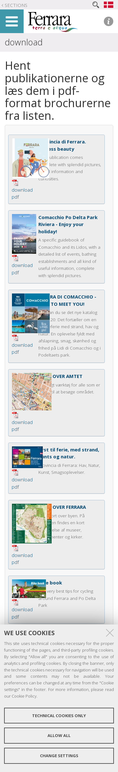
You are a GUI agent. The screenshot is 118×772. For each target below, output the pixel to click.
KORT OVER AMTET (60, 376)
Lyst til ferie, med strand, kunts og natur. (68, 453)
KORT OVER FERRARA (62, 507)
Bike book (50, 582)
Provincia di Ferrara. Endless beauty (62, 145)
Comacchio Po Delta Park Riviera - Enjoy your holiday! (68, 224)
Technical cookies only (59, 715)
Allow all (59, 735)
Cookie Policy (24, 696)
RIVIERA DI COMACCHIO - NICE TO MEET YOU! (67, 300)
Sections (16, 5)
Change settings (59, 755)
